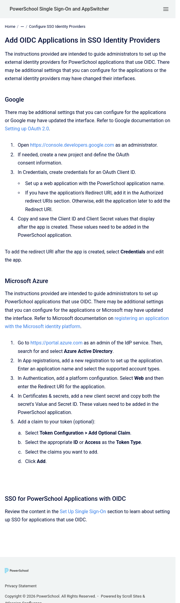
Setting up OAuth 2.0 (27, 129)
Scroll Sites (132, 596)
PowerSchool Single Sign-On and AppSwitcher (59, 9)
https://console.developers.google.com (72, 145)
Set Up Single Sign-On (83, 511)
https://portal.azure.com (56, 343)
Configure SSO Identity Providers (57, 26)
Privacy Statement (20, 586)
